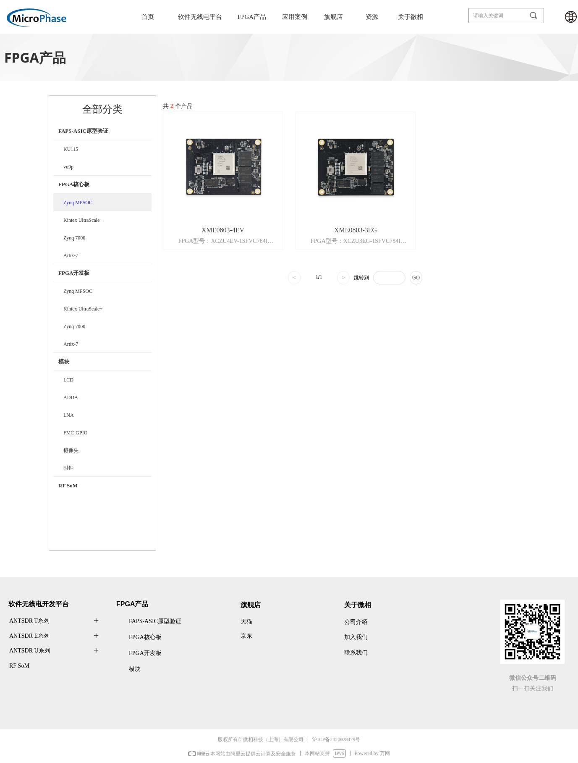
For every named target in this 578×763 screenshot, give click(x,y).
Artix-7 (70, 255)
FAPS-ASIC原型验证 (83, 131)
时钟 (68, 468)
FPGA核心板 (73, 184)
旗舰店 (333, 16)
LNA (68, 415)
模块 (63, 361)
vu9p (68, 167)
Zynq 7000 (74, 238)
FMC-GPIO (75, 433)
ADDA (70, 397)
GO (416, 278)
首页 (147, 16)
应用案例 (294, 16)
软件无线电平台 (200, 16)
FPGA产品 (252, 16)
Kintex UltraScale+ (82, 220)
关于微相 (410, 16)
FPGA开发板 (73, 273)
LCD (68, 380)
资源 (372, 16)
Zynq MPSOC (77, 202)
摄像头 (70, 450)
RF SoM (68, 485)
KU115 (70, 149)
